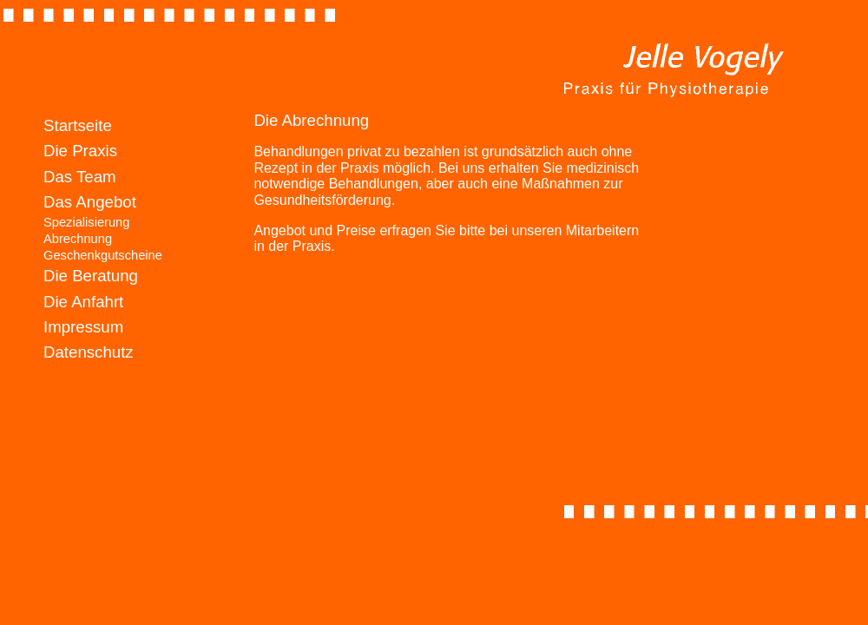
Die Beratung (90, 275)
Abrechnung (77, 239)
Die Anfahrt (83, 302)
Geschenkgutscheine (102, 255)
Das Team (79, 177)
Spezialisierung (86, 222)
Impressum (83, 327)
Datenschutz (88, 352)
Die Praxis (80, 150)
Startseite (77, 125)
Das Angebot (89, 202)
